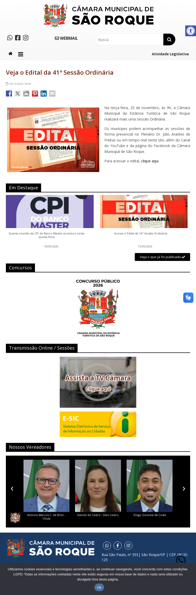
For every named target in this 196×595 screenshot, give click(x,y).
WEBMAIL (66, 38)
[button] (190, 30)
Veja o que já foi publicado (162, 257)
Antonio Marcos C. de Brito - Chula (46, 516)
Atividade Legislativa (170, 53)
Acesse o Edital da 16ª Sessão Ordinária (140, 233)
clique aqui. (150, 160)
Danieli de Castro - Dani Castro (98, 515)
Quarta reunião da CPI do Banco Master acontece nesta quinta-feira (46, 235)
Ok (99, 587)
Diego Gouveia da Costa (149, 515)
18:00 (18, 84)
